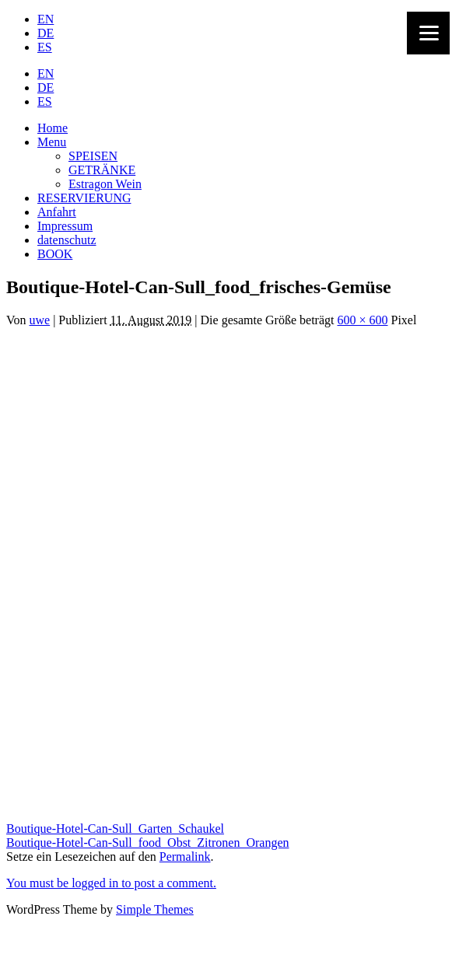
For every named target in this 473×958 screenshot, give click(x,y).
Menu (51, 142)
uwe (40, 320)
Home (52, 128)
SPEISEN (92, 156)
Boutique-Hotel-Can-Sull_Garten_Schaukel (115, 828)
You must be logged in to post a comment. (111, 883)
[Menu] (428, 33)
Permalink (185, 856)
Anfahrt (56, 212)
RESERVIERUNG (84, 198)
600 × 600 (362, 320)
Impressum (65, 226)
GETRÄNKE (101, 170)
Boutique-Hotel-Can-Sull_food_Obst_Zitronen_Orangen (147, 842)
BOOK (54, 253)
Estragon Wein (105, 184)
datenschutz (66, 239)
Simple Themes (155, 909)
